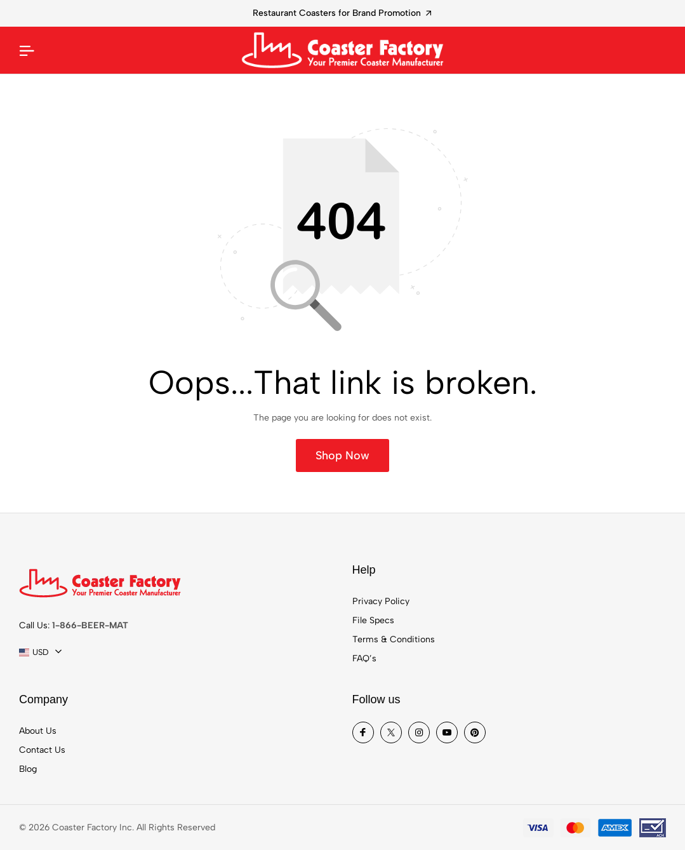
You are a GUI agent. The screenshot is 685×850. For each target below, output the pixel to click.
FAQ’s (364, 658)
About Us (38, 730)
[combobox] (40, 652)
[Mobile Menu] (26, 50)
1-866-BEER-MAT (90, 625)
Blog (28, 769)
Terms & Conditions (393, 639)
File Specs (373, 620)
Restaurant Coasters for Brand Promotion (342, 13)
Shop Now (342, 455)
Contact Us (42, 750)
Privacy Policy (380, 601)
